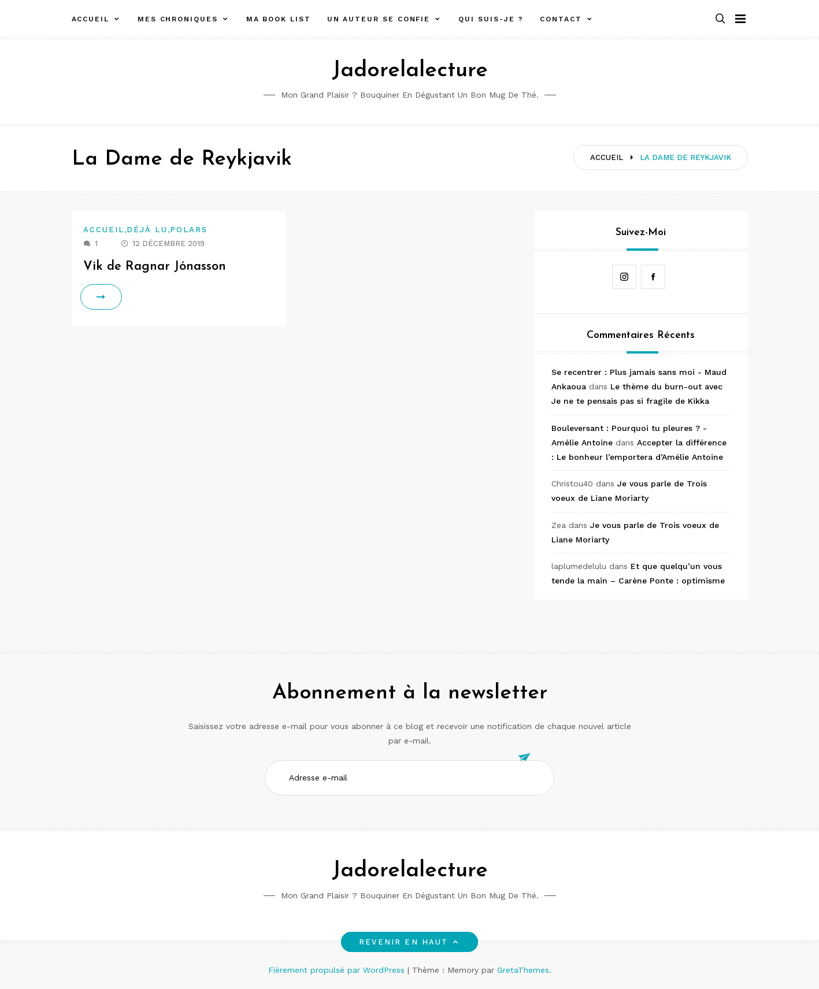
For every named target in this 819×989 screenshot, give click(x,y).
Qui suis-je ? (491, 19)
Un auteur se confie (378, 19)
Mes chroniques (178, 19)
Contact (560, 19)
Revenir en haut (409, 942)
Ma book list (278, 19)
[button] (720, 19)
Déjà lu (147, 229)
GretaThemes (523, 970)
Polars (188, 229)
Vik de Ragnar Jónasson (154, 266)
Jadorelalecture (410, 71)
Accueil (90, 19)
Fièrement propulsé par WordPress (337, 970)
